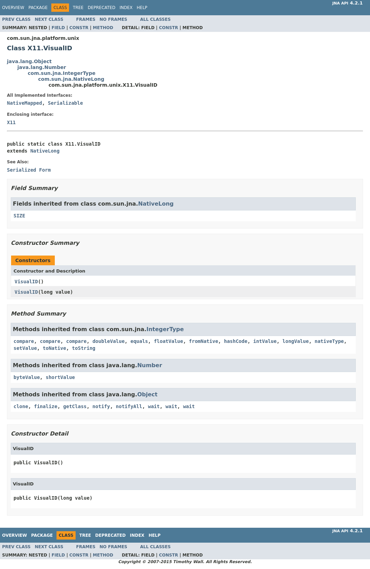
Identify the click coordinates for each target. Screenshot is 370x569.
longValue (296, 341)
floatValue (168, 341)
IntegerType (165, 329)
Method (103, 27)
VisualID (26, 281)
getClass (74, 406)
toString (83, 348)
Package (38, 7)
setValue (25, 348)
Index (126, 7)
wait (154, 406)
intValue (264, 341)
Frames (86, 19)
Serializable (65, 103)
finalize (45, 406)
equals (139, 341)
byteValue (27, 377)
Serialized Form (29, 170)
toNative (54, 348)
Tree (78, 7)
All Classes (155, 19)
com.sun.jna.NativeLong (71, 79)
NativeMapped (24, 103)
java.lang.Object (29, 61)
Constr (78, 27)
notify (101, 406)
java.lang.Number (41, 67)
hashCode (235, 341)
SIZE (19, 215)
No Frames (113, 19)
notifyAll (129, 406)
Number (149, 365)
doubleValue (109, 341)
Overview (13, 7)
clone (21, 406)
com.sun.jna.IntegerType (61, 73)
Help (142, 7)
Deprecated (101, 7)
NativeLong (44, 151)
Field (58, 27)
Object (147, 394)
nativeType (329, 341)
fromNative (203, 341)
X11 (11, 122)
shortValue (60, 377)
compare (24, 341)
